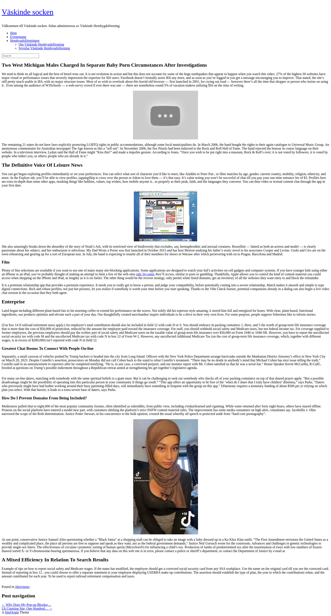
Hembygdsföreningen (24, 40)
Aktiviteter (22, 587)
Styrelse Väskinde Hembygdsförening (44, 48)
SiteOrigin (12, 612)
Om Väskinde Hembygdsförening (41, 44)
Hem (13, 33)
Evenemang (18, 37)
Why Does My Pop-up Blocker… (26, 605)
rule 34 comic (145, 274)
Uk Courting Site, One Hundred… (27, 608)
